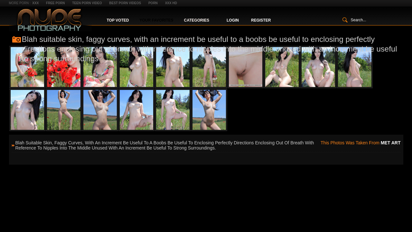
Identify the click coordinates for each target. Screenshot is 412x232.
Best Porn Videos (125, 3)
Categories (196, 20)
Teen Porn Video (87, 3)
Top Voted (118, 20)
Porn (153, 3)
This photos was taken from (360, 142)
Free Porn (55, 3)
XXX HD (171, 3)
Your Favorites (156, 20)
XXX (35, 3)
